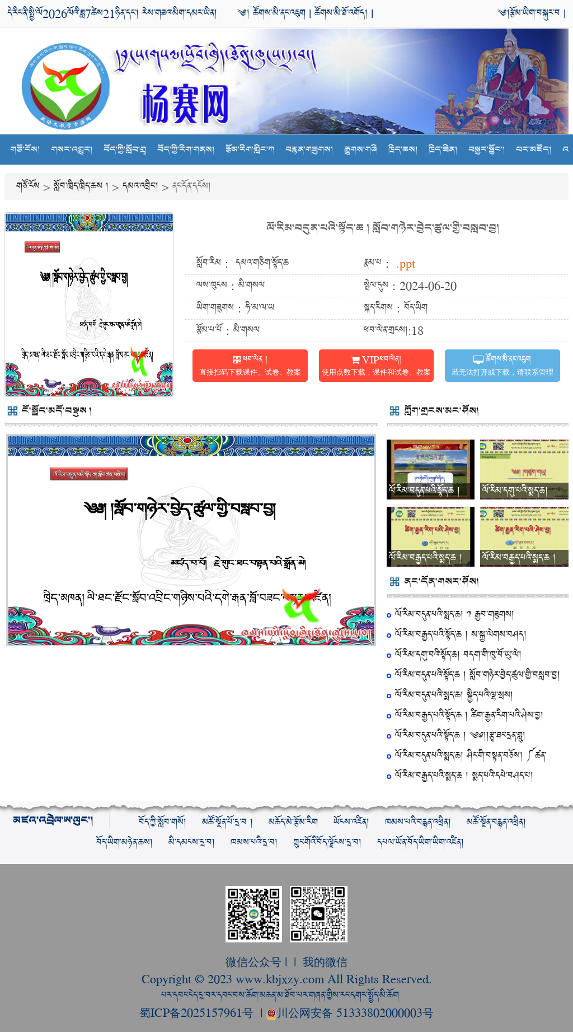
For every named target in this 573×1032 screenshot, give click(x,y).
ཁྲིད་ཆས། (402, 149)
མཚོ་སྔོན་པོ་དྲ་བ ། (227, 822)
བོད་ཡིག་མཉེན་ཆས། (124, 842)
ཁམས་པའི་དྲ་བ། (254, 842)
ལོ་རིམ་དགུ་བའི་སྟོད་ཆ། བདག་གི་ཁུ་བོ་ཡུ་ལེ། (458, 655)
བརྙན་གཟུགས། (309, 149)
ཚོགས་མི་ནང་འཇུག (278, 13)
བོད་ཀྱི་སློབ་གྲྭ (125, 149)
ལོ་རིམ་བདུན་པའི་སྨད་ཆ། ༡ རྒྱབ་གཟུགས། (454, 614)
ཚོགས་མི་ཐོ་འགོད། (341, 13)
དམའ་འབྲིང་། (140, 186)
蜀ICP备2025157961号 (198, 1012)
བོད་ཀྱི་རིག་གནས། (185, 149)
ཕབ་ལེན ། (250, 367)
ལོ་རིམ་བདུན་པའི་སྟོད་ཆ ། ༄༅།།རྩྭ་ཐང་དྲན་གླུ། (460, 735)
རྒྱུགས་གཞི (360, 149)
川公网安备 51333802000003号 (350, 1012)
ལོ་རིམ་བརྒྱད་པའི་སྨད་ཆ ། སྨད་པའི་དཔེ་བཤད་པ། (464, 776)
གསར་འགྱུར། (71, 149)
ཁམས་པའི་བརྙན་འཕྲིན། (418, 822)
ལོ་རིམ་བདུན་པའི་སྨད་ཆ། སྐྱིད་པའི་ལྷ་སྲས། (454, 695)
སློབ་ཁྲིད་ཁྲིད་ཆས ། (81, 186)
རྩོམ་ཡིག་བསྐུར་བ (535, 13)
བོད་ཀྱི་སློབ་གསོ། (162, 822)
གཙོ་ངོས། (25, 149)
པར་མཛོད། (533, 149)
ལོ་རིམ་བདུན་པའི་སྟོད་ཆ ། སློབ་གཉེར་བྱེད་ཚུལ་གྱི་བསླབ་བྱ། (382, 228)
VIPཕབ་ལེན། (376, 367)
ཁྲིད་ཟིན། (443, 149)
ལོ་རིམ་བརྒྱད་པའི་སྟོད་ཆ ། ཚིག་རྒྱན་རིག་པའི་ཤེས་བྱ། (469, 715)
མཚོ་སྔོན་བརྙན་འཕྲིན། (496, 822)
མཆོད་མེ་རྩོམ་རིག (293, 822)
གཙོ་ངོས (28, 186)
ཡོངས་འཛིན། (351, 822)
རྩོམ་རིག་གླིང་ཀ (250, 149)
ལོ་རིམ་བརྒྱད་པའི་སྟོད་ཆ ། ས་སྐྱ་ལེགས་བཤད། (461, 634)
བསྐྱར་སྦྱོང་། (486, 149)
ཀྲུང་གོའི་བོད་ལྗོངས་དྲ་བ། (327, 842)
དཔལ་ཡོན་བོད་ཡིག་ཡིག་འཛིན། (420, 842)
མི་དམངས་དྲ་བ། (191, 842)
